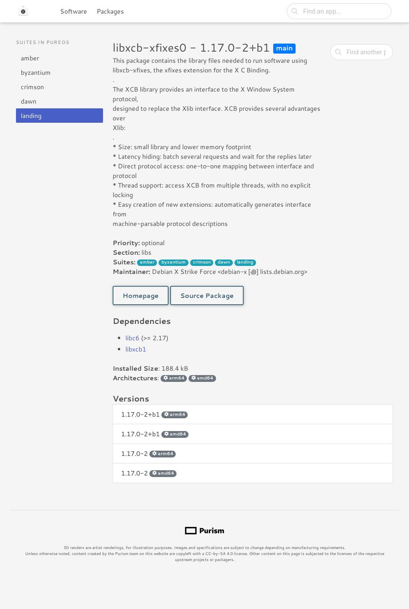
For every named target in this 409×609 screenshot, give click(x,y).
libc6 (132, 337)
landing (31, 115)
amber (30, 57)
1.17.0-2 (148, 453)
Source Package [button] (207, 295)
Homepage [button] (141, 295)
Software (73, 11)
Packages (110, 11)
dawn (28, 101)
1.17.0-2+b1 (154, 414)
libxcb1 (135, 348)
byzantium (36, 72)
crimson (32, 86)
